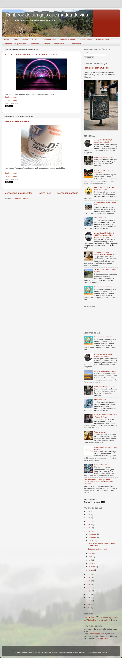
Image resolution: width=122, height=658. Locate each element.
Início (6, 40)
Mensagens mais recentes (18, 193)
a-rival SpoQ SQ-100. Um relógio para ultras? (104, 141)
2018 (89, 531)
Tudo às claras (99, 432)
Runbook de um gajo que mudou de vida (47, 15)
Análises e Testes (67, 40)
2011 (89, 594)
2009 (89, 601)
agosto (91, 553)
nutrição (89, 617)
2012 (89, 591)
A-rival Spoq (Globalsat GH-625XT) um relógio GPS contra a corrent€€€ (105, 235)
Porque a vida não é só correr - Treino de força (105, 416)
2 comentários (11, 101)
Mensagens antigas (67, 193)
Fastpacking (76, 44)
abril (90, 560)
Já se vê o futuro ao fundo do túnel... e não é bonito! (31, 54)
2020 (89, 525)
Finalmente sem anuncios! (96, 68)
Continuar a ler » (11, 97)
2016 (89, 577)
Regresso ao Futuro (101, 464)
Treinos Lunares (85, 40)
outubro (92, 541)
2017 (89, 574)
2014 (89, 584)
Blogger (105, 652)
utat (114, 620)
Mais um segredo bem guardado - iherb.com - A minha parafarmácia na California (98, 482)
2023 (89, 518)
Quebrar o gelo (100, 218)
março (91, 563)
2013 (89, 587)
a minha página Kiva (96, 634)
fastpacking (92, 620)
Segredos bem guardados (15, 44)
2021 (89, 521)
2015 (89, 581)
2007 (89, 608)
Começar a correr (103, 40)
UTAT (34, 40)
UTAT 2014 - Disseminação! (105, 371)
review (103, 618)
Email (86, 52)
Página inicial (45, 193)
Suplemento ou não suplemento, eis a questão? (104, 253)
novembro (93, 537)
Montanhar (34, 44)
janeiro (91, 570)
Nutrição (46, 44)
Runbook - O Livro (20, 40)
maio (91, 557)
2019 (89, 528)
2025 (89, 514)
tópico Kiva (104, 638)
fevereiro (92, 567)
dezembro (93, 534)
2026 (89, 511)
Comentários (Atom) (21, 198)
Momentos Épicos (48, 40)
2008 (89, 604)
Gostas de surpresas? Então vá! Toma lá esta (105, 188)
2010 (89, 597)
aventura (102, 620)
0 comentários (11, 177)
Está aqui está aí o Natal (17, 121)
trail (109, 620)
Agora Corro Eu (60, 44)
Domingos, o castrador (103, 287)
